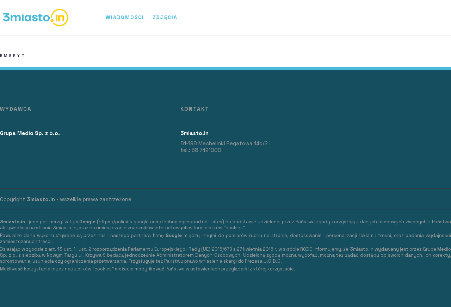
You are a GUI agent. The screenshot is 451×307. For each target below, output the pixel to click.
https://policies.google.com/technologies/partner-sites (160, 222)
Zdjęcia (165, 17)
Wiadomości (125, 17)
